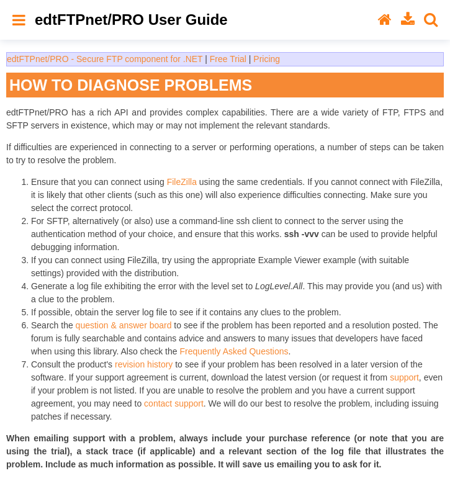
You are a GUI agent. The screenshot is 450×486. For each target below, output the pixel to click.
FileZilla (182, 182)
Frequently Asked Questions (233, 351)
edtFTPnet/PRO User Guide (131, 19)
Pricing (266, 59)
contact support (174, 403)
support (404, 377)
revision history (144, 364)
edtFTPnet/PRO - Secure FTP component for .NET (104, 59)
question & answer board (124, 325)
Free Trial (228, 59)
